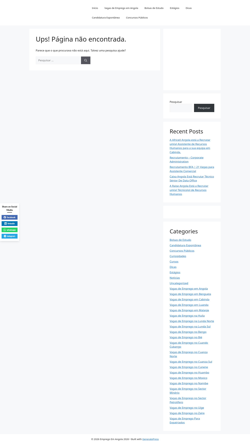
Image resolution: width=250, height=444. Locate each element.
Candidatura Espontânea (106, 17)
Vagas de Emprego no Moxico (188, 378)
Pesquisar (176, 102)
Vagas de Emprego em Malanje (189, 310)
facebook (9, 217)
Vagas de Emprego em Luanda (189, 305)
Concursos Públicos (137, 17)
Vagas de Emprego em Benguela (190, 294)
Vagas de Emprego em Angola (121, 8)
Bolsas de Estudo (153, 8)
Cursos (174, 261)
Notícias (175, 278)
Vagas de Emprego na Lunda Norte (192, 321)
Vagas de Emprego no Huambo (189, 372)
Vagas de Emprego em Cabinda (189, 299)
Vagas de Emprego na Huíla (187, 315)
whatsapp (10, 229)
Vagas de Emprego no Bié (186, 337)
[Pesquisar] (85, 60)
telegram (9, 236)
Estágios (174, 8)
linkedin (9, 223)
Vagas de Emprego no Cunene (189, 367)
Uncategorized (179, 283)
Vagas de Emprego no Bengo (188, 332)
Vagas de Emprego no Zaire (187, 413)
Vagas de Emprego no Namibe (189, 383)
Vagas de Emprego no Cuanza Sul (191, 361)
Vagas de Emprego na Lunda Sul (190, 326)
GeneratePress (150, 439)
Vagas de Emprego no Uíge (187, 407)
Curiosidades (178, 256)
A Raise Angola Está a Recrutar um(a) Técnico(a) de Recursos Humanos (189, 190)
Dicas (189, 8)
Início (95, 8)
